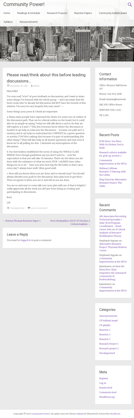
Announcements (29, 21)
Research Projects (57, 13)
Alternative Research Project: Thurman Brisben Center (113, 247)
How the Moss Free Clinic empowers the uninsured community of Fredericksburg (112, 273)
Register (103, 378)
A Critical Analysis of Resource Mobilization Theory (112, 232)
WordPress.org (107, 397)
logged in (26, 240)
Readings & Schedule (28, 13)
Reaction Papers (83, 13)
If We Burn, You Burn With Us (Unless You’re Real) (111, 144)
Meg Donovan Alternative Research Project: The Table (113, 182)
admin (36, 86)
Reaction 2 (105, 334)
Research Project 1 (108, 343)
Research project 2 (109, 348)
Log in (102, 383)
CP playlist (104, 325)
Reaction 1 (104, 329)
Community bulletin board (113, 13)
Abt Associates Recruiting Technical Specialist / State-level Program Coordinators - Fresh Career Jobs (112, 223)
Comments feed (107, 392)
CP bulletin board (108, 320)
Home (7, 13)
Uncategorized (17, 208)
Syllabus (8, 21)
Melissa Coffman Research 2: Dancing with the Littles (112, 171)
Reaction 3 (104, 339)
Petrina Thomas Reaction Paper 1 (22, 220)
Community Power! (23, 4)
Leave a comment (38, 208)
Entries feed (105, 387)
